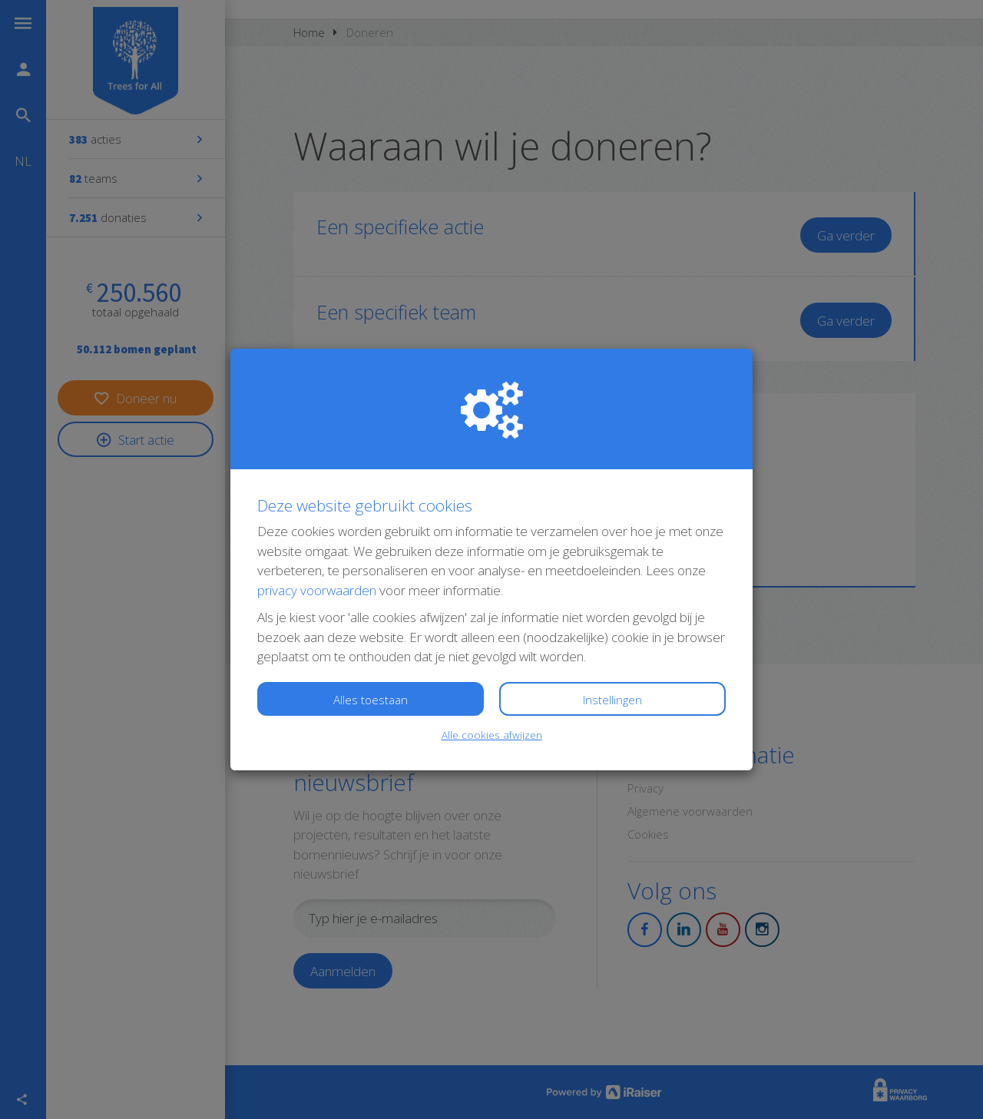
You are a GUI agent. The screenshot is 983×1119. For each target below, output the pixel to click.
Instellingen (612, 699)
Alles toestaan (370, 699)
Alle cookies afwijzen (492, 734)
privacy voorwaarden (316, 590)
